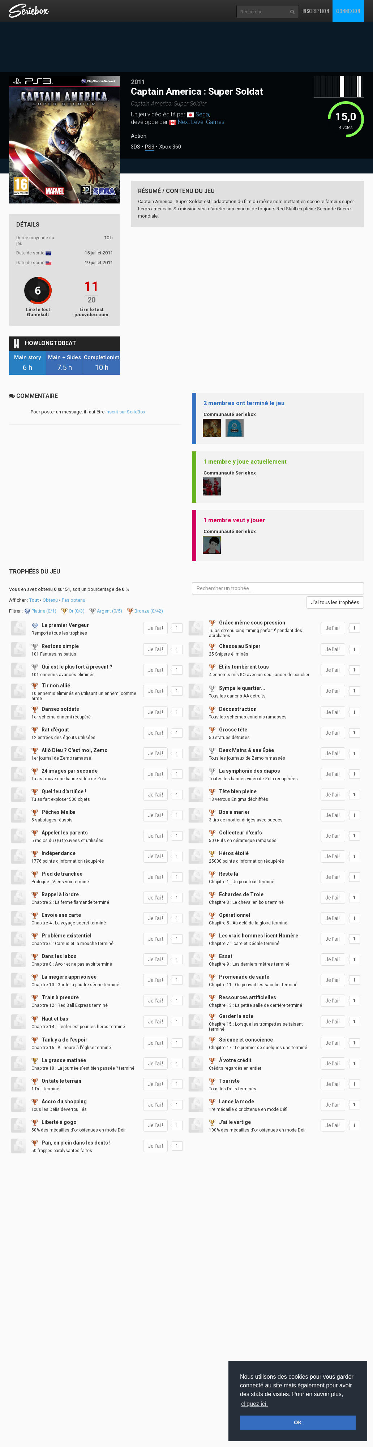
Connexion (348, 10)
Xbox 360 (170, 147)
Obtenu (50, 600)
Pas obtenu (73, 600)
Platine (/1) (40, 611)
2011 (138, 82)
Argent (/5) (106, 611)
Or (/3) (73, 611)
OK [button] (298, 1422)
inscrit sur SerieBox (125, 412)
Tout (34, 600)
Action (138, 136)
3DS (135, 147)
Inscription (316, 10)
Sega (202, 114)
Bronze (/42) (145, 611)
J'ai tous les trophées (335, 602)
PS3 (149, 147)
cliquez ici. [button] (254, 1404)
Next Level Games (201, 122)
